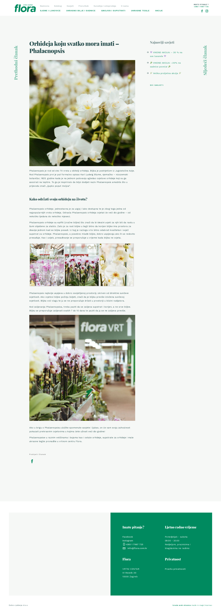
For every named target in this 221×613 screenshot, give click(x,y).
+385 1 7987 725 (134, 544)
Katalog (58, 6)
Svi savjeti (157, 85)
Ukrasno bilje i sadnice (81, 10)
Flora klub (84, 6)
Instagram (127, 540)
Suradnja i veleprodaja (105, 6)
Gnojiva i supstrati (113, 10)
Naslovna (44, 6)
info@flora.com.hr (137, 548)
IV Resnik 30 (129, 573)
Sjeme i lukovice (50, 10)
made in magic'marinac (192, 605)
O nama (125, 6)
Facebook (127, 537)
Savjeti (70, 6)
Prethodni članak (16, 63)
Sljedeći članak (205, 60)
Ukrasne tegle (140, 10)
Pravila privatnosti (175, 569)
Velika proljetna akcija (165, 73)
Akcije (159, 10)
